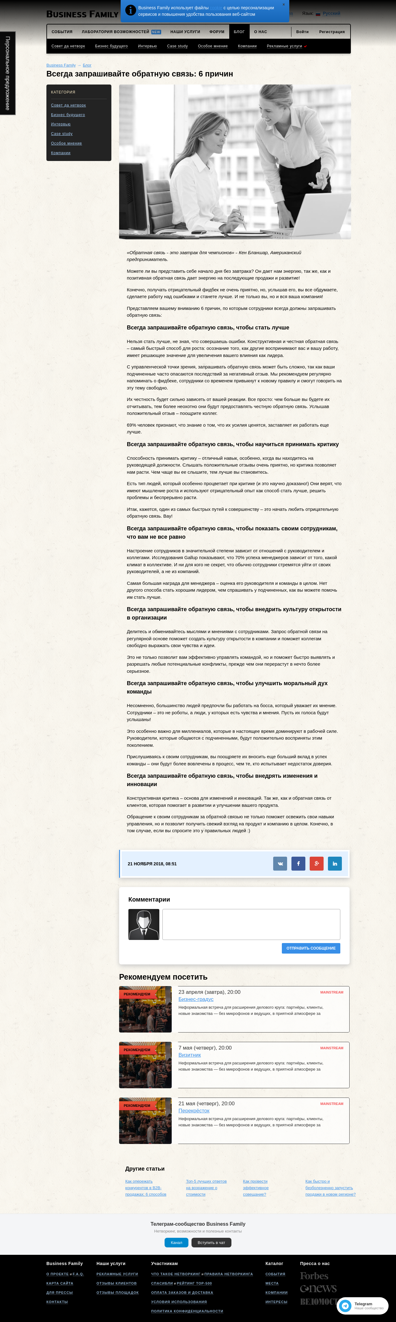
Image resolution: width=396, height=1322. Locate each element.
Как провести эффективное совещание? (256, 1188)
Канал (176, 1242)
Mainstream (331, 992)
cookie (216, 7)
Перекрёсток (194, 1111)
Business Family (61, 65)
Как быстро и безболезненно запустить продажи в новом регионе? (330, 1188)
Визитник (190, 1055)
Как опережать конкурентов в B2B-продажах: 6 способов (145, 1188)
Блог (87, 65)
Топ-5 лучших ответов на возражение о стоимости (206, 1188)
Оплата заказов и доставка (182, 1292)
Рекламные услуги (117, 1274)
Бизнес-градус (196, 999)
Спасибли (162, 1283)
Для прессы (59, 1292)
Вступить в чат (211, 1242)
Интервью (61, 124)
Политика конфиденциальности (187, 1311)
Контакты (57, 1302)
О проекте (57, 1274)
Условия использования (179, 1302)
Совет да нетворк (68, 105)
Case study (62, 134)
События (275, 1274)
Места (272, 1283)
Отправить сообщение (311, 948)
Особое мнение (66, 143)
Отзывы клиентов (117, 1283)
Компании (61, 153)
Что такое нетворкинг (176, 1274)
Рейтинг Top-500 (194, 1283)
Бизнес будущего (68, 115)
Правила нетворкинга (228, 1274)
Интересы (276, 1302)
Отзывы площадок (118, 1292)
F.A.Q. (78, 1274)
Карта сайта (59, 1283)
